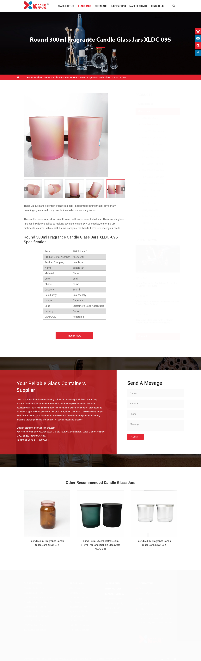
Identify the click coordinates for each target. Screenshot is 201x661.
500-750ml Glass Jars (150, 183)
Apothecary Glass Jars (150, 150)
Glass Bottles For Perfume (35, 602)
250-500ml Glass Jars (150, 177)
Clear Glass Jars (147, 209)
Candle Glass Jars (60, 77)
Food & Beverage (113, 612)
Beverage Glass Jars (149, 144)
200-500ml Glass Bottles (35, 629)
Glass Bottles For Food (34, 588)
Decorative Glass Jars (150, 131)
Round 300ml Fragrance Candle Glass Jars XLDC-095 (99, 77)
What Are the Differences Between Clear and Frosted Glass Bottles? (154, 303)
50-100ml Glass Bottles (34, 620)
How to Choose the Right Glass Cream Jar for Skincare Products (153, 284)
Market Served (138, 6)
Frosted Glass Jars (148, 223)
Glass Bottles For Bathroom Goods (39, 611)
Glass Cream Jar (147, 118)
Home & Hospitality (114, 603)
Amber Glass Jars (148, 216)
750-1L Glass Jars (148, 190)
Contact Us (157, 6)
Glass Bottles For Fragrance (36, 616)
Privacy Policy (112, 659)
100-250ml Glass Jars (150, 170)
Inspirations (118, 6)
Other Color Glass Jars (150, 229)
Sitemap (100, 659)
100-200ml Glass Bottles (35, 625)
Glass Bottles (66, 6)
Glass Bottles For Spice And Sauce (39, 597)
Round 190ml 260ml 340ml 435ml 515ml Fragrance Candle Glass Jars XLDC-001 (100, 547)
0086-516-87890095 (35, 439)
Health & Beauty (112, 608)
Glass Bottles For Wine (34, 593)
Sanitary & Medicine (114, 598)
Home (30, 77)
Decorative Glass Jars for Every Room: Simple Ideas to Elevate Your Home (152, 321)
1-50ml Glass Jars (148, 157)
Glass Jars (84, 6)
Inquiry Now (74, 338)
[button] (26, 189)
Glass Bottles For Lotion (35, 606)
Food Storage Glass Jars (151, 137)
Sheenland (101, 6)
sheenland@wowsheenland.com (37, 427)
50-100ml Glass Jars (149, 163)
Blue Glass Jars (147, 203)
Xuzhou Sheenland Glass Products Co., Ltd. (55, 659)
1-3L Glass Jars (147, 196)
